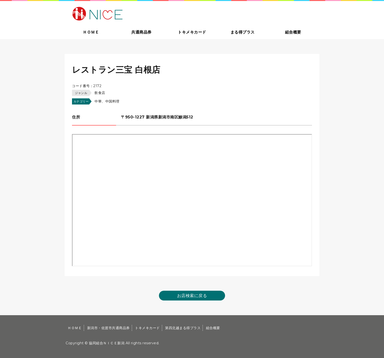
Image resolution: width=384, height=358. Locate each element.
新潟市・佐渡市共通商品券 (108, 328)
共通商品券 (141, 32)
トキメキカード (192, 32)
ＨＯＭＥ (91, 32)
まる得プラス (242, 32)
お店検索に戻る (192, 295)
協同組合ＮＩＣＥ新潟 (106, 343)
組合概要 (293, 32)
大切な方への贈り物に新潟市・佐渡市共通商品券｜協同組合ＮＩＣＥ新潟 (132, 13)
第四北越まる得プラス (183, 328)
